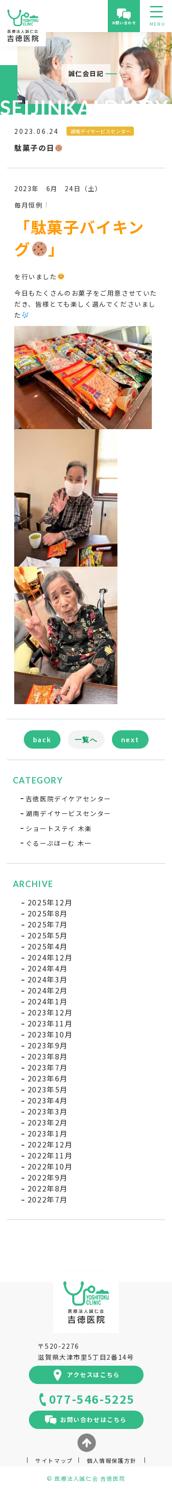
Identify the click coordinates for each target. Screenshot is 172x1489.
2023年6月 (48, 1078)
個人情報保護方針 (112, 1460)
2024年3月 (48, 979)
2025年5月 (48, 935)
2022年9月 (48, 1177)
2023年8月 (48, 1056)
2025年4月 (48, 946)
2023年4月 (48, 1100)
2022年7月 (48, 1199)
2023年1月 (48, 1133)
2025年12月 (50, 902)
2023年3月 (48, 1111)
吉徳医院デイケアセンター (68, 798)
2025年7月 (48, 924)
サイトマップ (54, 1460)
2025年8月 (48, 913)
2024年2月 (48, 990)
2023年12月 (50, 1012)
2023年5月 (48, 1089)
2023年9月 (48, 1045)
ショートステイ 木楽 (59, 828)
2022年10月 (50, 1166)
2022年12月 (50, 1144)
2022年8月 (48, 1188)
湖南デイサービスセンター (68, 813)
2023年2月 (48, 1122)
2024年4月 (48, 968)
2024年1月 (48, 1001)
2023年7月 (48, 1067)
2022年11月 (50, 1155)
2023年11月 (50, 1023)
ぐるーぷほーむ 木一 (59, 843)
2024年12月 (50, 957)
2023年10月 (50, 1034)
